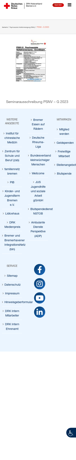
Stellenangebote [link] (64, 164)
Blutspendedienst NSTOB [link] (38, 211)
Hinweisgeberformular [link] (12, 302)
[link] (71, 432)
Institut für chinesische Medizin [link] (12, 138)
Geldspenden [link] (64, 142)
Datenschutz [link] (12, 284)
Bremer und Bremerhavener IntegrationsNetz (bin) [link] (12, 242)
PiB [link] (12, 182)
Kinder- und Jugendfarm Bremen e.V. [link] (12, 197)
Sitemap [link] (12, 275)
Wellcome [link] (38, 173)
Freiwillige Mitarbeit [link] (64, 154)
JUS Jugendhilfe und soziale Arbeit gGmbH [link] (38, 191)
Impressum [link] (12, 293)
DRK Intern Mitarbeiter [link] (12, 313)
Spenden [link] (58, 5)
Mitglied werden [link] (64, 131)
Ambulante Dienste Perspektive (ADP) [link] (38, 229)
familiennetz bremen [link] (12, 171)
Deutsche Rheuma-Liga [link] (38, 142)
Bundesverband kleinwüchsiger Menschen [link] (38, 160)
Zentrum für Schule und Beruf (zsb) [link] (12, 155)
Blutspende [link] (64, 173)
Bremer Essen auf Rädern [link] (38, 124)
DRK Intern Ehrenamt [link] (12, 326)
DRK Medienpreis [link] (12, 224)
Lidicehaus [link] (12, 213)
